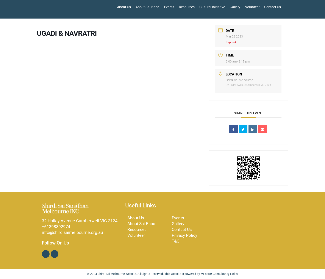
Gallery (235, 7)
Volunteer (252, 7)
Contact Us (272, 7)
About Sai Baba (147, 7)
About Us (124, 7)
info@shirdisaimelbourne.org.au (72, 232)
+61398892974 (56, 226)
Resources (187, 7)
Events (169, 7)
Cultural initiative (212, 7)
